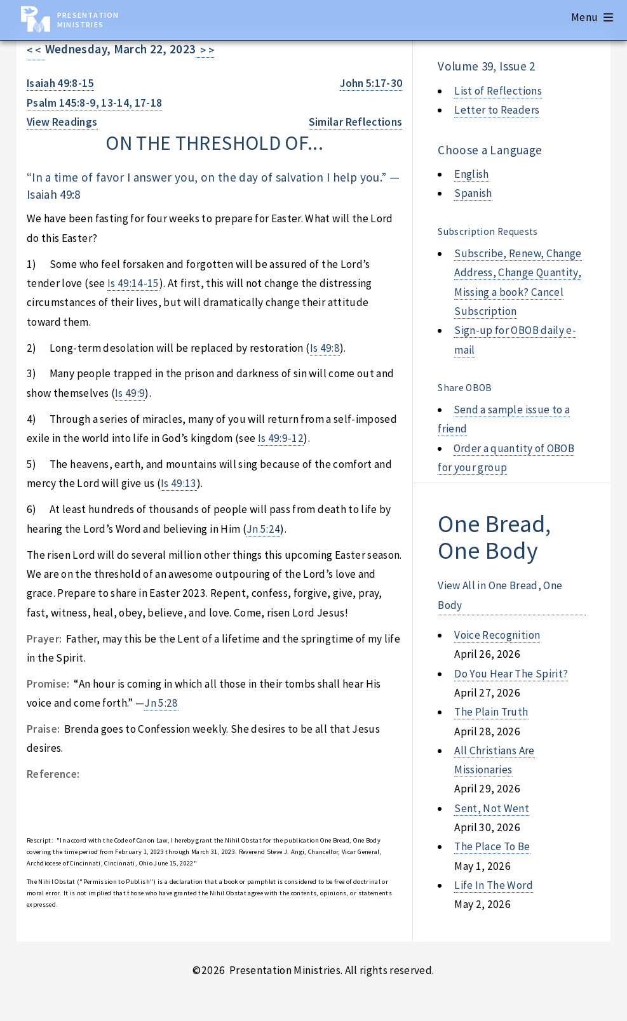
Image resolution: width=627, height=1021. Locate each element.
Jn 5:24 (263, 529)
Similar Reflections (356, 122)
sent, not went (491, 808)
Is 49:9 (130, 393)
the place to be (492, 846)
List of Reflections (498, 91)
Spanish (473, 193)
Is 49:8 (325, 348)
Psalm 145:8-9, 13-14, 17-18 (94, 103)
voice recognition (497, 635)
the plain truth (491, 712)
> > (205, 50)
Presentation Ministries (88, 19)
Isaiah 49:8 (54, 194)
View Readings (62, 122)
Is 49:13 (179, 483)
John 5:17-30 (371, 83)
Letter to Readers (496, 110)
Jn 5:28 (161, 703)
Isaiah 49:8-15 (60, 83)
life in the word (493, 885)
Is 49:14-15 (133, 283)
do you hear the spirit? (511, 674)
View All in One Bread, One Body (500, 594)
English (471, 174)
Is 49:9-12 (281, 438)
